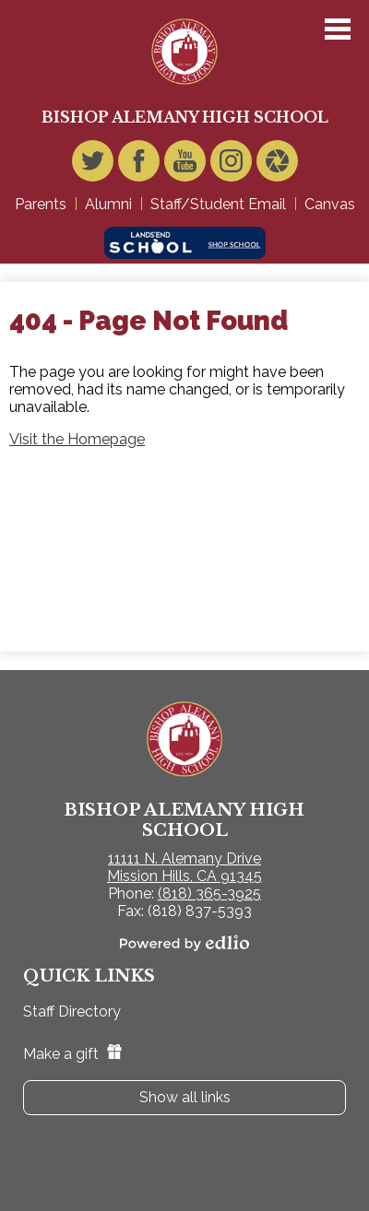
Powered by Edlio (184, 943)
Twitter (92, 165)
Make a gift (72, 1054)
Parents (40, 204)
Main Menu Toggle (338, 29)
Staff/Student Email (218, 204)
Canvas (329, 204)
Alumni (108, 204)
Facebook (139, 165)
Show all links (185, 1097)
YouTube (185, 165)
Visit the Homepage (77, 439)
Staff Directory (72, 1011)
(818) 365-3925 (209, 893)
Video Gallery (277, 165)
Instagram (231, 165)
